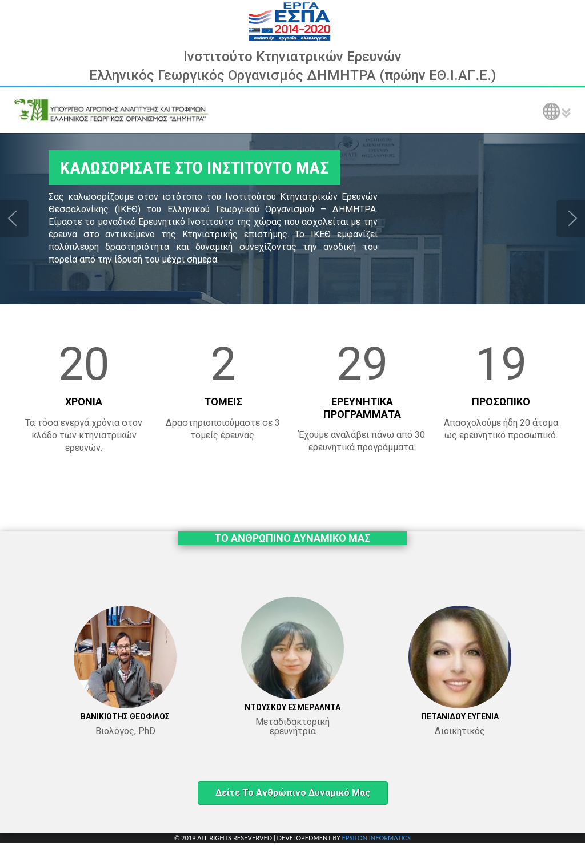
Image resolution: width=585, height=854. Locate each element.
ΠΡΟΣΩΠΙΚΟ (501, 402)
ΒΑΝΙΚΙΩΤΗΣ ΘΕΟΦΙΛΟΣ (125, 716)
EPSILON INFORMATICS (376, 837)
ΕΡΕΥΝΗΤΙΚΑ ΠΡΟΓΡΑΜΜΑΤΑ (362, 408)
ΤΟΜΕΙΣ (223, 402)
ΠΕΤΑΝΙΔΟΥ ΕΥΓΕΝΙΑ (460, 716)
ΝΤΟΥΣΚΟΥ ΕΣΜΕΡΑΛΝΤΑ (292, 707)
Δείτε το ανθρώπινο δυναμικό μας (292, 792)
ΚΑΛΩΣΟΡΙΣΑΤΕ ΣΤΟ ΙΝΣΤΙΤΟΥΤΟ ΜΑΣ (194, 168)
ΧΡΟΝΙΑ (83, 402)
